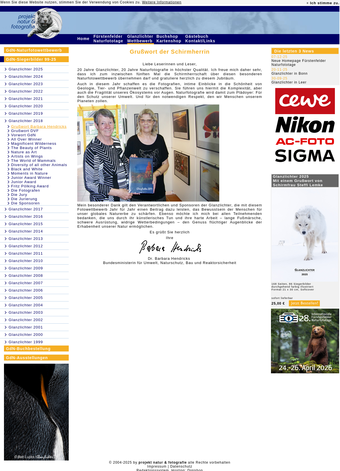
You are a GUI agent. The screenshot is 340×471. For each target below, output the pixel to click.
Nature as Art (24, 152)
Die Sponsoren (25, 203)
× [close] (307, 3)
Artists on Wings (27, 156)
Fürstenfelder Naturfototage (109, 38)
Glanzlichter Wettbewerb (140, 38)
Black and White (27, 169)
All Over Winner (26, 139)
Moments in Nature (29, 173)
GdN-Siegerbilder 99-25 (31, 59)
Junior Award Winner (31, 177)
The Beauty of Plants (31, 148)
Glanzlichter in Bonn (290, 74)
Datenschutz (181, 466)
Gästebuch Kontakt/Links (200, 38)
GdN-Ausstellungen (27, 357)
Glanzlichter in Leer (289, 82)
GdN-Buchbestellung (28, 348)
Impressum (156, 466)
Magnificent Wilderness (34, 143)
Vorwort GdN (23, 135)
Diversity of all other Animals (39, 165)
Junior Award (23, 182)
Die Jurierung (24, 199)
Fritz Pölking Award (30, 186)
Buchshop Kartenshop (170, 38)
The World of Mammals (33, 160)
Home (84, 38)
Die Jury (19, 194)
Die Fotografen (25, 190)
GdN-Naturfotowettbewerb (34, 50)
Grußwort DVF (25, 131)
